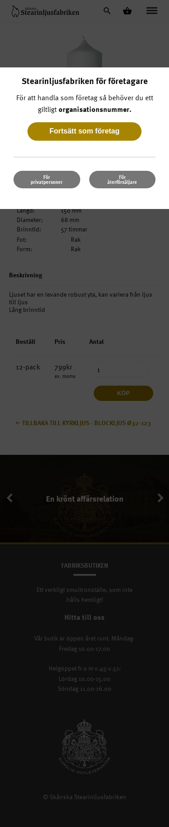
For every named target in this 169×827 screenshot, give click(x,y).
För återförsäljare (122, 179)
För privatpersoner (47, 179)
